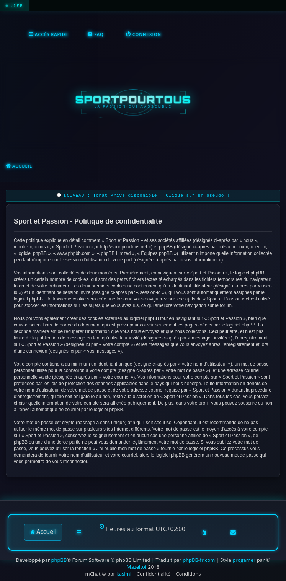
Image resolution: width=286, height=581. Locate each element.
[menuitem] (95, 35)
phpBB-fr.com (199, 560)
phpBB (59, 560)
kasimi (123, 573)
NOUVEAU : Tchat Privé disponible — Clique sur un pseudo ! (147, 196)
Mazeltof (137, 566)
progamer (243, 560)
